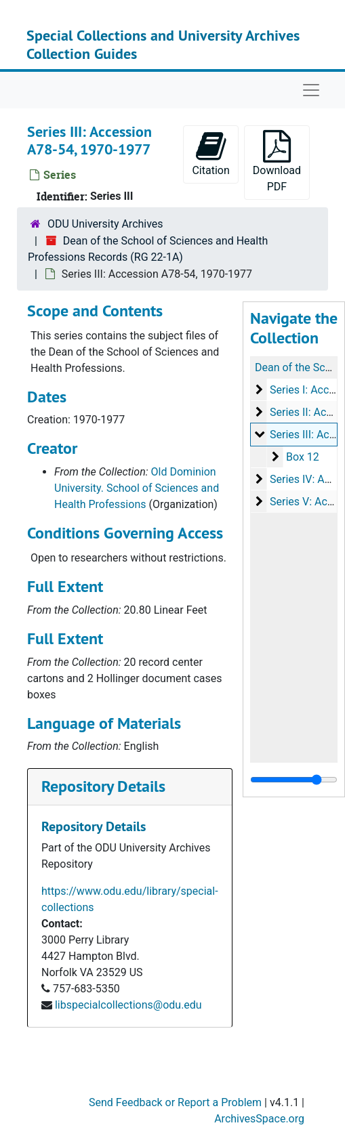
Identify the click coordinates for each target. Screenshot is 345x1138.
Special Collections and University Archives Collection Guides (163, 44)
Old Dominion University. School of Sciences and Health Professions (136, 488)
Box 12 (302, 456)
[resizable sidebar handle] (294, 779)
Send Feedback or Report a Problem (175, 1102)
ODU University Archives (105, 223)
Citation (210, 153)
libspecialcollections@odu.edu (128, 1004)
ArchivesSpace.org (259, 1118)
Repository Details (103, 786)
